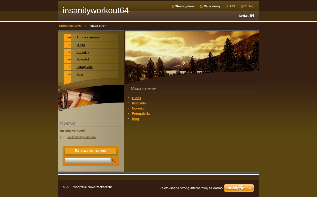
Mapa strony (212, 6)
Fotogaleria (141, 114)
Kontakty (139, 103)
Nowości (139, 108)
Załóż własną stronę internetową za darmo (191, 188)
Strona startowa (70, 25)
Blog (135, 119)
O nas (136, 98)
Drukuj (249, 6)
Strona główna (185, 6)
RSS (232, 6)
